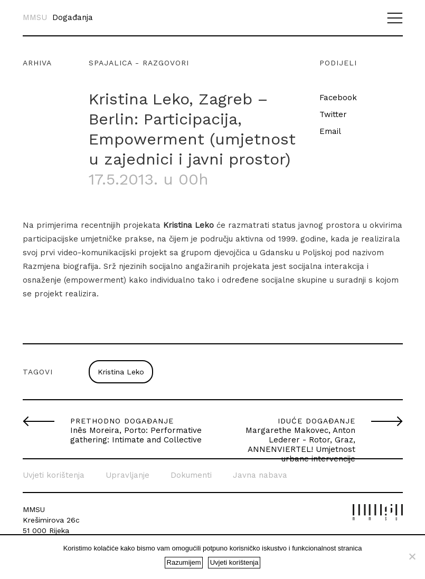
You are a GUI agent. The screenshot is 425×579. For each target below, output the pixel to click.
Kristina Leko (121, 372)
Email (330, 131)
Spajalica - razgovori (139, 63)
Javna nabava (260, 475)
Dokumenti (191, 475)
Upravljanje (127, 475)
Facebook (338, 97)
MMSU (35, 18)
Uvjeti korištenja (53, 475)
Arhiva (37, 63)
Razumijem (184, 562)
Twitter (333, 114)
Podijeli (338, 63)
